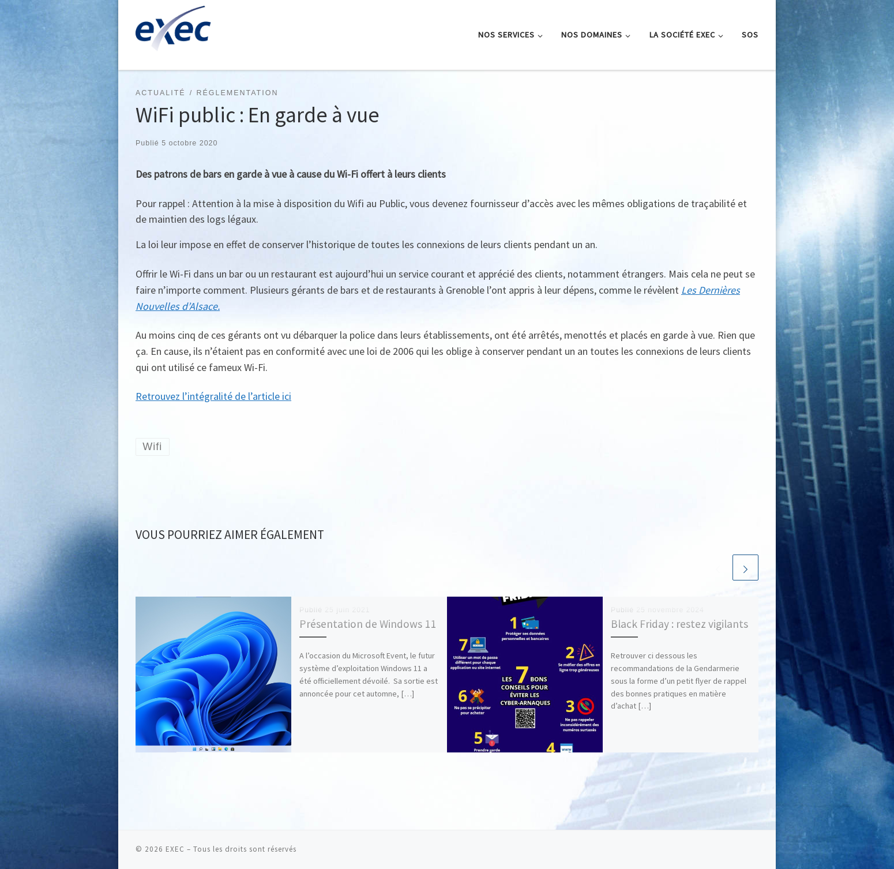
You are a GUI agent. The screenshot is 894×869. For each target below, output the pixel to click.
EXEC (175, 849)
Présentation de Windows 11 (367, 624)
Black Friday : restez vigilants (679, 624)
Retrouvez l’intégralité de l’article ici (213, 396)
